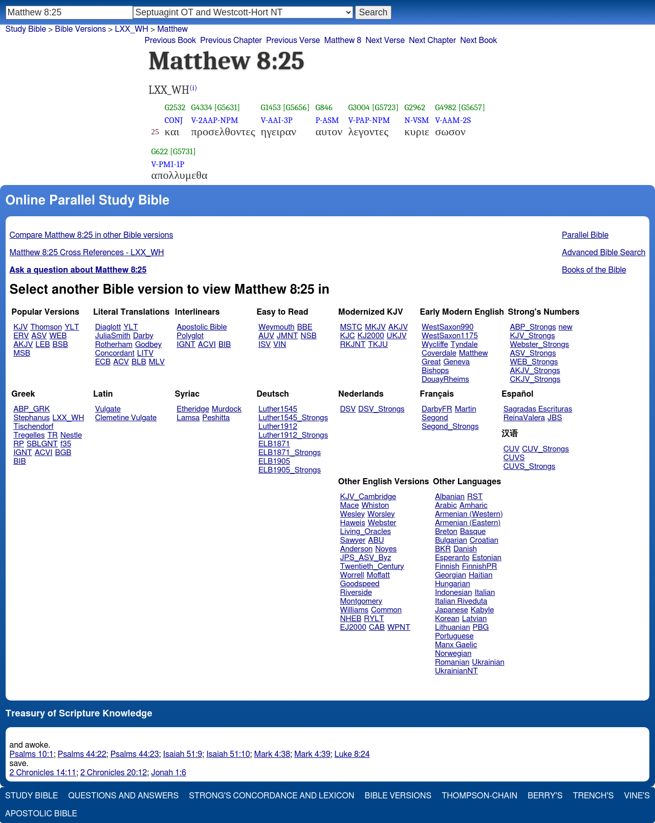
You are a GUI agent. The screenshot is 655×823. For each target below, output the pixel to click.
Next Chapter (432, 40)
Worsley (381, 514)
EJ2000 (353, 627)
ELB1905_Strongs (289, 470)
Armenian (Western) (469, 514)
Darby (143, 336)
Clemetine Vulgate (126, 418)
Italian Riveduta (461, 601)
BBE (305, 327)
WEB (58, 336)
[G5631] (227, 107)
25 (155, 132)
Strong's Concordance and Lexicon (271, 796)
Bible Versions (80, 29)
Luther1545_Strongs (293, 418)
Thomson (46, 327)
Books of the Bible (594, 270)
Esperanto (452, 558)
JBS (555, 418)
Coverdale (439, 353)
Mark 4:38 (272, 754)
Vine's (637, 796)
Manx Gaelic (456, 645)
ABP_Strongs (533, 327)
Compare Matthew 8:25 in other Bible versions (91, 235)
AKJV (23, 344)
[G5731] (183, 151)
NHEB (351, 619)
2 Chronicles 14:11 (43, 773)
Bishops (435, 371)
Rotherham (114, 344)
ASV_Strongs (533, 353)
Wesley (352, 514)
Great (431, 362)
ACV (121, 362)
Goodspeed (360, 584)
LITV (145, 353)
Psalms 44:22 (82, 754)
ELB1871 (274, 444)
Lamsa (188, 418)
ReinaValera (524, 418)
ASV (39, 336)
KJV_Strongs (532, 336)
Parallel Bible (585, 235)
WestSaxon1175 (450, 336)
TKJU (378, 344)
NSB (308, 336)
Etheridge (193, 409)
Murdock (227, 409)
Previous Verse (293, 40)
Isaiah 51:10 (228, 754)
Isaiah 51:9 (183, 754)
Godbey (148, 344)
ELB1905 (274, 461)
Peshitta (216, 418)
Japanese (451, 610)
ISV (264, 344)
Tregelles (29, 435)
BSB (60, 344)
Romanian (452, 662)
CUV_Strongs (545, 449)
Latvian (474, 619)
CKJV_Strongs (535, 379)
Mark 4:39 (312, 754)
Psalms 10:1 (32, 754)
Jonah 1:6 (168, 773)
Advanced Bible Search (603, 253)
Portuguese (454, 636)
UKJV (397, 336)
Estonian (486, 558)
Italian (484, 592)
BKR (443, 549)
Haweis (352, 523)
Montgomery (361, 601)
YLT (71, 327)
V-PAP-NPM (369, 120)
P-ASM (327, 120)
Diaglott (108, 327)
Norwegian (453, 653)
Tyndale (464, 344)
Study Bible (26, 29)
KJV (20, 327)
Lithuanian (452, 627)
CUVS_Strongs (530, 466)
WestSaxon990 (447, 327)
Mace (349, 505)
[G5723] (385, 107)
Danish (465, 549)
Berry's (545, 796)
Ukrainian (488, 662)
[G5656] (296, 107)
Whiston (375, 505)
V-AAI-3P (277, 120)
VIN (279, 344)
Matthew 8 (342, 40)
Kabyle (482, 610)
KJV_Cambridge (368, 497)
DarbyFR (437, 409)
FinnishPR (479, 566)
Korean (447, 619)
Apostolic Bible (41, 814)
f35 (65, 444)
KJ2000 (371, 336)
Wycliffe (435, 344)
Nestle (71, 435)
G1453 (271, 107)
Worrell (352, 575)
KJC (347, 336)
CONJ (174, 120)
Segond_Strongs (450, 426)
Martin (465, 409)
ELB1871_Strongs (289, 453)
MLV (157, 362)
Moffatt (378, 575)
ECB (103, 362)
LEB (42, 344)
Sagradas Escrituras (538, 409)
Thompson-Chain (479, 796)
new (566, 327)
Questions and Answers (123, 796)
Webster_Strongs (539, 344)
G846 (323, 107)
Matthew (473, 353)
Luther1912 (277, 426)
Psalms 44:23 (135, 754)
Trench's (593, 796)
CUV (512, 449)
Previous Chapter (231, 40)
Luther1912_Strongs (293, 435)
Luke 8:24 (352, 754)
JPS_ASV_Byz (365, 558)
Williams (354, 610)
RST (475, 497)
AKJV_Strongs (535, 371)
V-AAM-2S (453, 120)
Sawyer (353, 540)
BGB (63, 453)
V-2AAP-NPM (214, 120)
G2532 (175, 107)
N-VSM (416, 120)
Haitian (481, 575)
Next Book (478, 40)
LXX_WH (68, 418)
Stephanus (31, 418)
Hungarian (452, 584)
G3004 (358, 107)
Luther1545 (277, 409)
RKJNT (353, 344)
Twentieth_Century (372, 566)
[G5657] (471, 107)
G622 (159, 151)
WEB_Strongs (534, 362)
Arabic (446, 505)
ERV (21, 336)
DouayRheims (445, 379)
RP (18, 444)
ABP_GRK (31, 409)
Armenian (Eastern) (467, 523)
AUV (266, 336)
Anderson (356, 549)
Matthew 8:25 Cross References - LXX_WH (87, 253)
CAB (377, 627)
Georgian (450, 575)
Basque (473, 532)
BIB (225, 344)
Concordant (115, 353)
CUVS (514, 458)
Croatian (484, 540)
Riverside (356, 592)
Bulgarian (451, 540)
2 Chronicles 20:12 (113, 773)
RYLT (374, 619)
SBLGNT (42, 444)
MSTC (351, 327)
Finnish (447, 566)
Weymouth (276, 327)
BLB (139, 362)
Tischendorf (33, 426)
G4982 (445, 107)
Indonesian (453, 592)
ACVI (207, 344)
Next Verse (385, 40)
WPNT (398, 627)
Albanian (450, 497)
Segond (435, 418)
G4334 (201, 107)
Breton (446, 532)
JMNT (287, 336)
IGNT (186, 344)
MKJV (375, 327)
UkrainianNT (456, 671)
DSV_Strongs (381, 409)
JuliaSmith (112, 336)
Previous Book (170, 40)
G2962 (414, 107)
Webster (382, 523)
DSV (348, 409)
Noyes (386, 549)
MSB (21, 353)
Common (386, 610)
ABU (376, 540)
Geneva (456, 362)
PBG (481, 627)
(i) (193, 88)
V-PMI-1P (168, 164)
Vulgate (108, 409)
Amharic (474, 505)
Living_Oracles (365, 532)
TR (52, 435)
